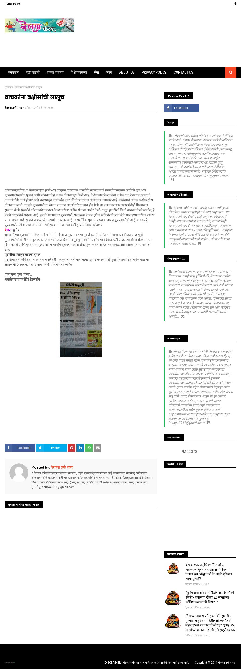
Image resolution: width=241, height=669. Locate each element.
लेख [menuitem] (96, 72)
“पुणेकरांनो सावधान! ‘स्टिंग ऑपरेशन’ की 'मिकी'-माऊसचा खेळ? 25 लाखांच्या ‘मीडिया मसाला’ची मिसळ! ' (209, 597)
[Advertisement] (81, 150)
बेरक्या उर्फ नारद (13, 108)
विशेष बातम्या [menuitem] (79, 72)
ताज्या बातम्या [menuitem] (55, 72)
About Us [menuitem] (127, 72)
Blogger (14, 662)
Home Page (12, 3)
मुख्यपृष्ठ (9, 87)
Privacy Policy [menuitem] (154, 72)
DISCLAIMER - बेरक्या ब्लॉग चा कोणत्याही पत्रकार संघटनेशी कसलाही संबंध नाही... (147, 662)
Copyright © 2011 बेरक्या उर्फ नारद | (215, 662)
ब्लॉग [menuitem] (109, 72)
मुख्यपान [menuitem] (13, 72)
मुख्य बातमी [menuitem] (33, 72)
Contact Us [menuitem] (183, 72)
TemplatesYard (9, 662)
